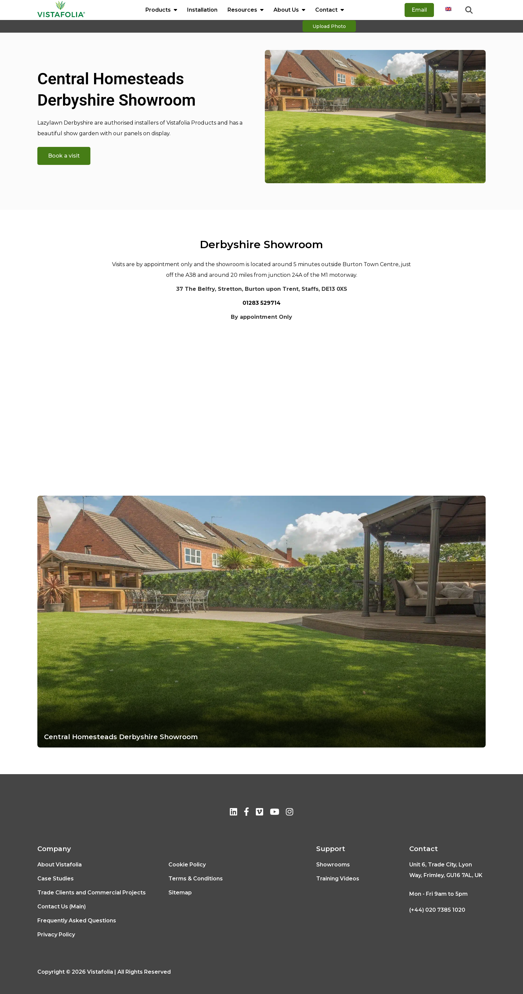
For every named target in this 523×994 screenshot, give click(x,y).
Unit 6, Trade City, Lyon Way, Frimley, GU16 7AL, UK (445, 869)
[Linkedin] (233, 812)
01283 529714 (261, 303)
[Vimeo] (259, 812)
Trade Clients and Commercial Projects (91, 892)
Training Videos (337, 878)
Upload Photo (329, 27)
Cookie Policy (187, 864)
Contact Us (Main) (61, 906)
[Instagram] (289, 812)
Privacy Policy (56, 934)
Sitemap (180, 892)
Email (419, 10)
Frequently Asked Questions (76, 920)
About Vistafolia (59, 864)
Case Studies (55, 878)
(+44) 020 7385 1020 (437, 910)
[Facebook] (246, 812)
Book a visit (64, 156)
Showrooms (333, 864)
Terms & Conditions (195, 878)
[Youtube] (274, 812)
